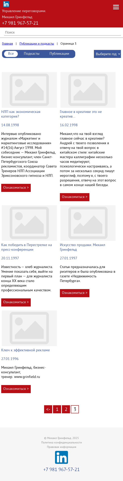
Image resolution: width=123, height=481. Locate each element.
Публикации (59, 54)
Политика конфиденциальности (61, 442)
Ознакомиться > (16, 187)
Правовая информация (61, 447)
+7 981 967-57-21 (20, 23)
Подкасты (31, 54)
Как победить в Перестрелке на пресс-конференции (26, 247)
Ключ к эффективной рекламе (25, 350)
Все (11, 54)
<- (48, 410)
